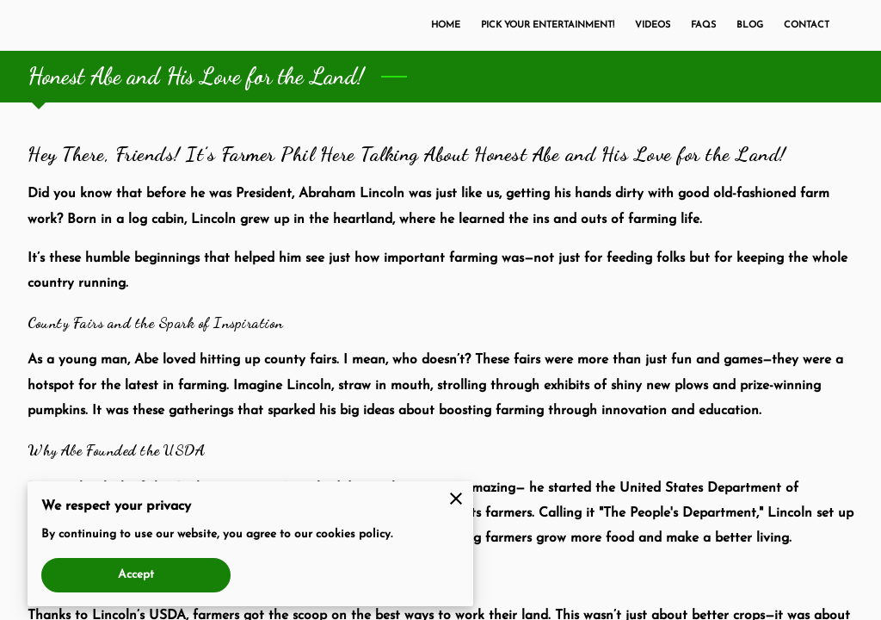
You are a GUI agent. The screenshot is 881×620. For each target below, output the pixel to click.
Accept (136, 574)
